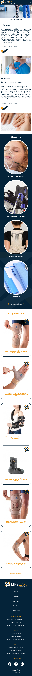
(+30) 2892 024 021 (16, 636)
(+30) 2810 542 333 (16, 622)
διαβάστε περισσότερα (9, 46)
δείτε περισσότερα (16, 304)
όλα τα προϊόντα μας (16, 574)
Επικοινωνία (16, 611)
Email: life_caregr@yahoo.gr (16, 625)
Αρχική (16, 592)
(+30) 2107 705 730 (16, 650)
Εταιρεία (16, 596)
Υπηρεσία (16, 601)
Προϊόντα (16, 606)
